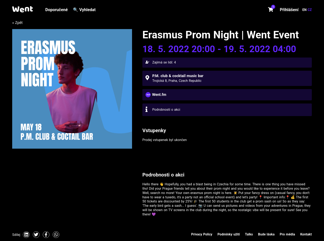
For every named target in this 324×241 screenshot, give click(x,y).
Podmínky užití (228, 234)
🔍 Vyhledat (84, 9)
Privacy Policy (201, 234)
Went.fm (159, 94)
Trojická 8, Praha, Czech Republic (176, 81)
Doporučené (56, 9)
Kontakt (306, 234)
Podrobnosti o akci (166, 110)
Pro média (287, 234)
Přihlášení (289, 9)
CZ (310, 10)
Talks (249, 234)
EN (304, 10)
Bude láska (266, 234)
